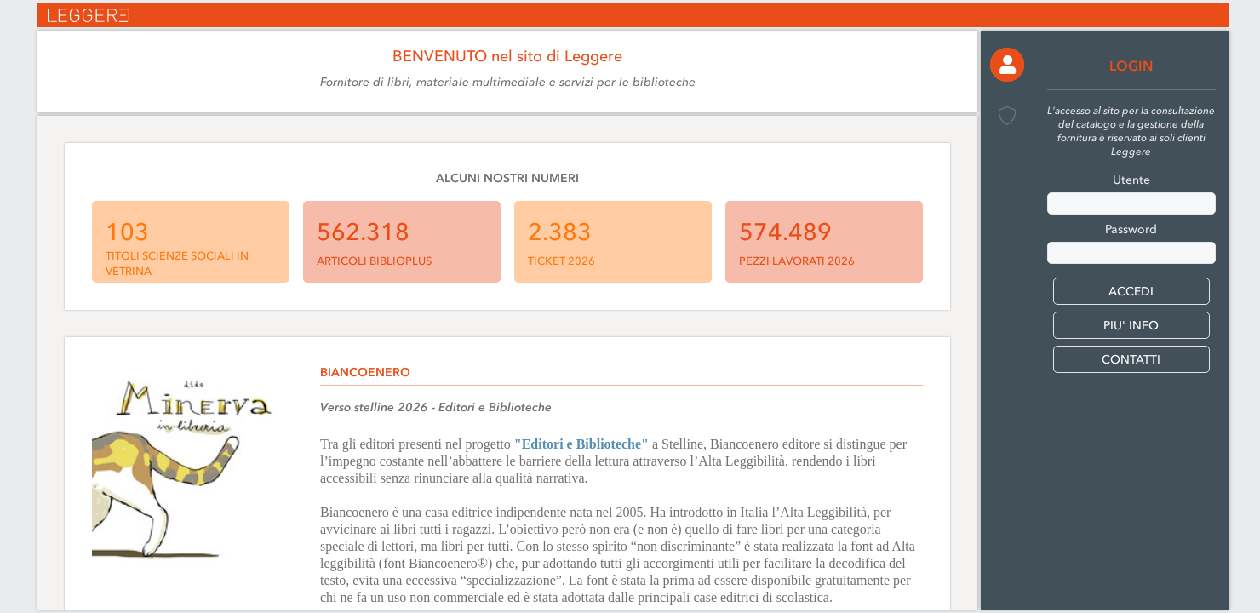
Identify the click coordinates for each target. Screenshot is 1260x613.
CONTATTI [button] (1131, 359)
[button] (1007, 65)
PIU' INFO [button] (1131, 325)
